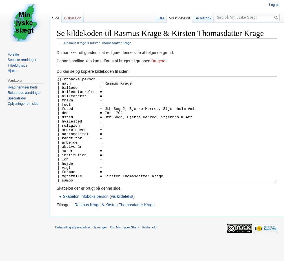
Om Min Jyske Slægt (124, 248)
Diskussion (72, 18)
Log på (274, 5)
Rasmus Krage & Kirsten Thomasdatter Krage (98, 43)
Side (55, 18)
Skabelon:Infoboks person (85, 217)
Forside (13, 54)
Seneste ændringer (22, 60)
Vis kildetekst (179, 18)
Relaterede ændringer (24, 93)
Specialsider (17, 98)
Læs (161, 18)
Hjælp (12, 71)
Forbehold (149, 248)
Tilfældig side (17, 65)
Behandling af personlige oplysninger (81, 248)
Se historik (202, 18)
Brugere (158, 61)
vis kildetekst (122, 217)
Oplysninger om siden (24, 104)
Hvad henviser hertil (22, 87)
